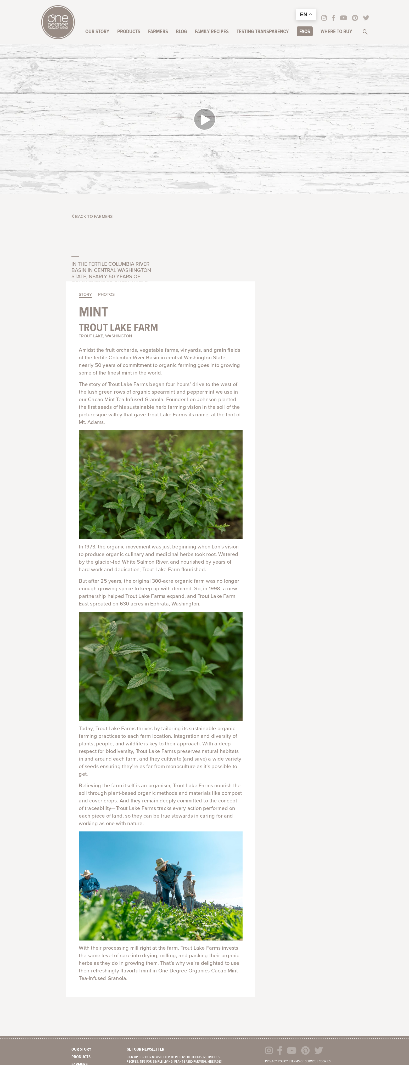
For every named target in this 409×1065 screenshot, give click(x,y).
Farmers (159, 32)
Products (129, 32)
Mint (186, 202)
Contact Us (82, 997)
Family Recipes (212, 32)
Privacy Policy (276, 948)
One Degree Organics (58, 22)
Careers (79, 989)
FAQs (305, 32)
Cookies (325, 948)
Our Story (98, 32)
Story (177, 183)
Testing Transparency (263, 32)
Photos (199, 183)
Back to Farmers (92, 216)
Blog (182, 32)
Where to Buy (337, 32)
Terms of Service (303, 948)
